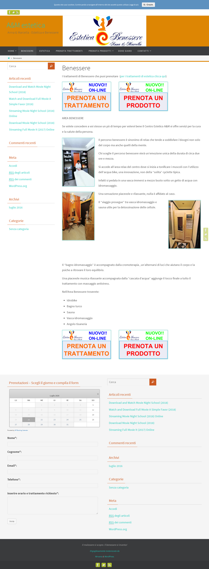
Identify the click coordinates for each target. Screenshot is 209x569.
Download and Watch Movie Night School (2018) (138, 403)
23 (55, 419)
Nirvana (98, 556)
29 (42, 424)
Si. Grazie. (148, 4)
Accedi (13, 166)
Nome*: (12, 438)
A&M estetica (26, 25)
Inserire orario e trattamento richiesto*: (33, 493)
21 (29, 419)
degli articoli (19, 173)
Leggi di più (134, 4)
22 (42, 419)
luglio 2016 (16, 207)
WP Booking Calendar (21, 430)
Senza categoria (19, 229)
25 (80, 419)
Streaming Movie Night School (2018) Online (136, 416)
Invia (11, 521)
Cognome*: (14, 452)
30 (55, 424)
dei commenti (20, 179)
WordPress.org (18, 186)
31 (67, 424)
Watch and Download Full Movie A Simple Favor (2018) (142, 409)
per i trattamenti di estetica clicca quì (143, 76)
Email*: (12, 465)
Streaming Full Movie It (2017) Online (31, 129)
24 (67, 419)
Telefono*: (13, 479)
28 (29, 424)
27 (16, 424)
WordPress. (109, 556)
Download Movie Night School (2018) (31, 123)
